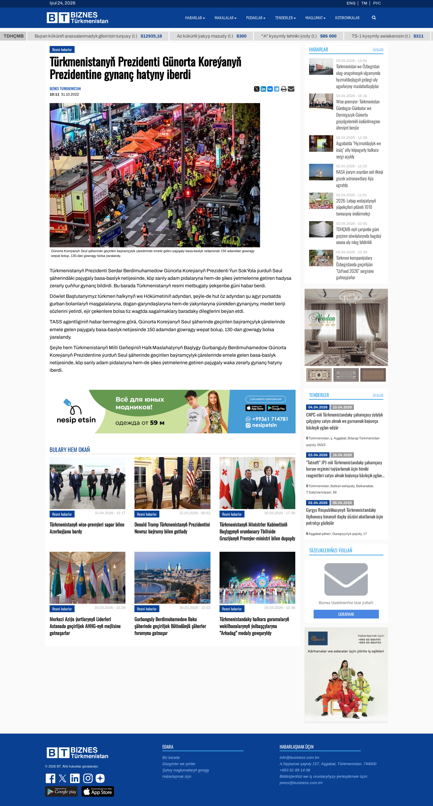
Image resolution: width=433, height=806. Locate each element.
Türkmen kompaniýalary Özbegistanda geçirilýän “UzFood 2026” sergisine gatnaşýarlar (355, 267)
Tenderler (319, 394)
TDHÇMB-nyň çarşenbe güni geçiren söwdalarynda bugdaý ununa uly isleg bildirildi (358, 236)
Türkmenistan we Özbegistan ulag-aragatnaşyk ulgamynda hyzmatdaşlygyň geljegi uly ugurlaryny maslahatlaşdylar (358, 76)
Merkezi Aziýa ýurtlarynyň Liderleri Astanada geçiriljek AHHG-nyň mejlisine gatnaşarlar (85, 626)
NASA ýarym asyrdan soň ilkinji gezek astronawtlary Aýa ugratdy (359, 178)
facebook (51, 778)
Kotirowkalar (347, 17)
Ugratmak (346, 614)
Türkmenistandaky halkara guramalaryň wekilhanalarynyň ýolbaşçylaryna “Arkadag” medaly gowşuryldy (254, 626)
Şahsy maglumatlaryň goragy (185, 770)
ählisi (378, 49)
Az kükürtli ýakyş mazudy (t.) (216, 36)
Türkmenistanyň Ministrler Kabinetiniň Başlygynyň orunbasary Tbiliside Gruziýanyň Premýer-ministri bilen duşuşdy (257, 531)
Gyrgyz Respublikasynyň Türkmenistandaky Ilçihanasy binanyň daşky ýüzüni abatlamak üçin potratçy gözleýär (344, 516)
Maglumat (316, 17)
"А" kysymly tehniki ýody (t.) (303, 36)
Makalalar (226, 17)
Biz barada (171, 758)
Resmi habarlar (62, 49)
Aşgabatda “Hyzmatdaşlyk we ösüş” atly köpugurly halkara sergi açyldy (358, 150)
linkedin (75, 778)
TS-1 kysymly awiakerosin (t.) (392, 36)
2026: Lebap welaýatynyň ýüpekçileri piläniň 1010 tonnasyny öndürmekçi (356, 207)
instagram (87, 778)
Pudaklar (256, 17)
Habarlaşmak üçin (176, 776)
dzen (99, 778)
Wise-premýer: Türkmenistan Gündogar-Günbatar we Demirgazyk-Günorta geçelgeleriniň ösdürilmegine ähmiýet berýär (358, 114)
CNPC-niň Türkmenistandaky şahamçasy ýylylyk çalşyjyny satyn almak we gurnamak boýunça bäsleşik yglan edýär (344, 421)
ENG (351, 3)
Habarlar (318, 49)
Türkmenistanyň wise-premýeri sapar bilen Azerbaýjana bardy (87, 528)
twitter (63, 778)
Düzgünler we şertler (178, 764)
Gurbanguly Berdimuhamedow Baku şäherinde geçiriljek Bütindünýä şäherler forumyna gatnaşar (170, 626)
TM (364, 3)
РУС (377, 3)
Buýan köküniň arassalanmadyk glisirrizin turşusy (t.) (103, 36)
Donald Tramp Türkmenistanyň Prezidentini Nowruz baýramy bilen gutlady (172, 528)
